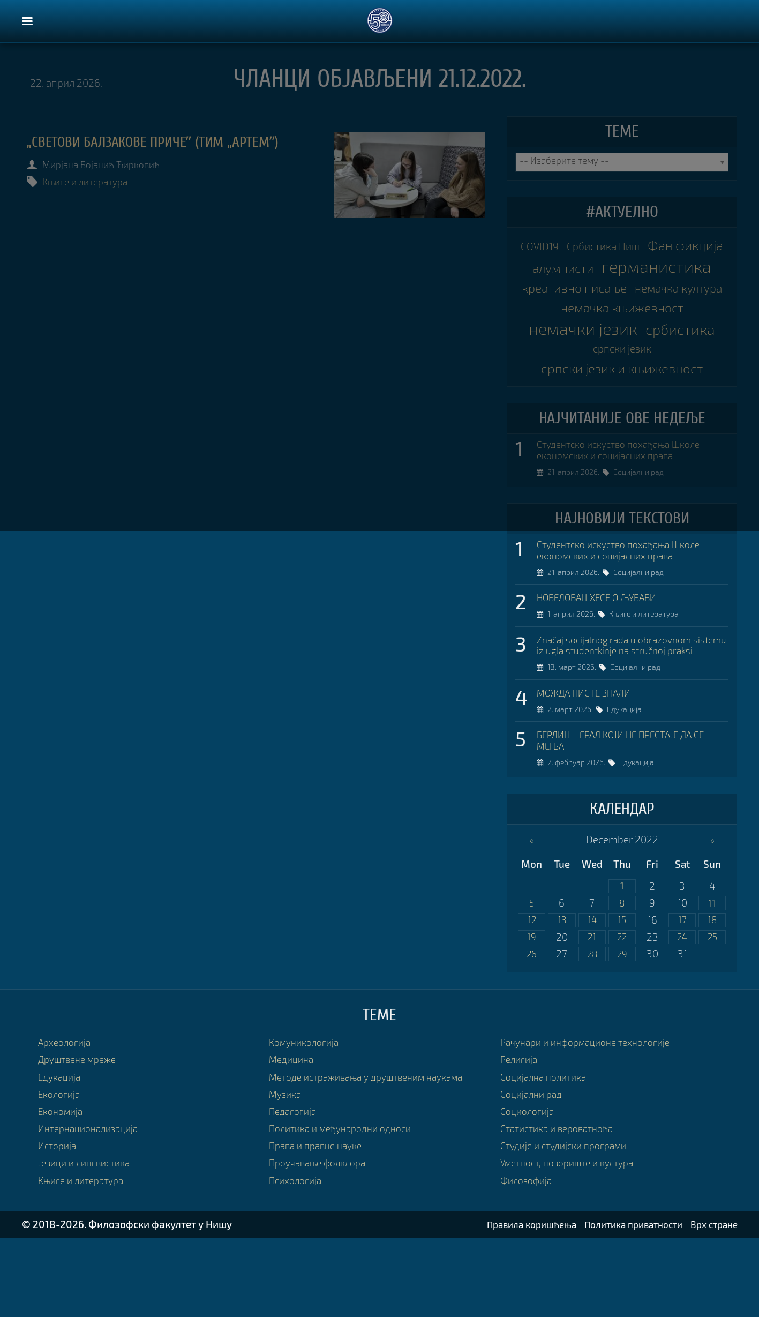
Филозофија (528, 1259)
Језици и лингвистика (88, 1242)
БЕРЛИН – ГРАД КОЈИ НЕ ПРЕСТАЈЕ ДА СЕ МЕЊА (631, 814)
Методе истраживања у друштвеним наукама (376, 1155)
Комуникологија (307, 1120)
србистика (584, 396)
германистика (622, 289)
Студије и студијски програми (569, 1224)
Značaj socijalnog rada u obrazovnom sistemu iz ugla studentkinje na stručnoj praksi (626, 710)
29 (622, 1032)
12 (532, 996)
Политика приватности (623, 1303)
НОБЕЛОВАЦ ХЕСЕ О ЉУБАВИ (605, 655)
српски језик (665, 398)
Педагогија (294, 1190)
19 (532, 1014)
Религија (520, 1138)
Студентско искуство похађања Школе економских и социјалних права (627, 504)
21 (592, 1014)
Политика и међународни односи (347, 1207)
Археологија (67, 1120)
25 (712, 1014)
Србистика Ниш (648, 246)
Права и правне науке (320, 1224)
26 (532, 1032)
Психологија (298, 1259)
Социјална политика (547, 1155)
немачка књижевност (622, 353)
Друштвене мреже (81, 1138)
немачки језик (622, 375)
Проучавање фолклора (322, 1242)
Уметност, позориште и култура (574, 1242)
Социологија (529, 1190)
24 (682, 1014)
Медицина (293, 1138)
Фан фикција (582, 267)
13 (562, 996)
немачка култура (622, 332)
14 (592, 996)
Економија (63, 1190)
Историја (59, 1224)
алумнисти (668, 268)
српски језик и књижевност (622, 420)
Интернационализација (93, 1207)
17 (682, 996)
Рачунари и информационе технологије (593, 1120)
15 (622, 996)
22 (622, 1014)
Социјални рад (643, 527)
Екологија (61, 1172)
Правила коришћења (510, 1303)
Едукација (628, 782)
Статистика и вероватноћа (562, 1207)
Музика (286, 1172)
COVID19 (576, 246)
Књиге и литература (92, 181)
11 (712, 978)
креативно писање (621, 310)
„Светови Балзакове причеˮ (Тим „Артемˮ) (169, 141)
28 (592, 1032)
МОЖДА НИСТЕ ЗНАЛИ (590, 764)
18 (712, 996)
